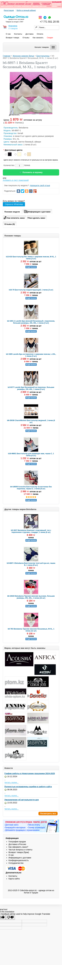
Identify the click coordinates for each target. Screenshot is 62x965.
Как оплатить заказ (14, 217)
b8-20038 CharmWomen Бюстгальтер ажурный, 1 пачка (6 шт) (31, 421)
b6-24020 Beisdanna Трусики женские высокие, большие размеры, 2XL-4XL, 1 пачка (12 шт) (31, 597)
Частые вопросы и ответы (20, 850)
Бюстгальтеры (43, 56)
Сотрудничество (16, 863)
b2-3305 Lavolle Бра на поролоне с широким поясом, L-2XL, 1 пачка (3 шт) (31, 355)
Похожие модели (12, 212)
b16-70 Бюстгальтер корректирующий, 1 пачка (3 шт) (31, 290)
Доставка (29, 34)
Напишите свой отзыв (40, 185)
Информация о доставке (37, 211)
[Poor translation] (10, 917)
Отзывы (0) (9, 224)
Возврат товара (12, 38)
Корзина (13, 26)
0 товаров (13, 28)
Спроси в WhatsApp (14, 204)
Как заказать (38, 38)
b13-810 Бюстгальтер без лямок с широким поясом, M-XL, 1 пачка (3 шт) (31, 258)
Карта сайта (14, 879)
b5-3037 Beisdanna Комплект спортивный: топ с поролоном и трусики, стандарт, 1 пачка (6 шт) (31, 531)
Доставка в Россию (17, 844)
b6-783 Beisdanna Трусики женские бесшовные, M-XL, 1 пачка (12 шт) (31, 630)
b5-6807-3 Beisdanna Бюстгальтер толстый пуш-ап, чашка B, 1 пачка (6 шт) (31, 564)
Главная (6, 56)
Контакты (18, 34)
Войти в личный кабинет (26, 10)
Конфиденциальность (19, 860)
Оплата (40, 34)
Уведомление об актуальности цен (21, 800)
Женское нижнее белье (23, 56)
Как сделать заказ (36, 218)
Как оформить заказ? (18, 847)
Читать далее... (11, 782)
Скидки (50, 38)
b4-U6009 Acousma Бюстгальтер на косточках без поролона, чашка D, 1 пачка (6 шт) (31, 488)
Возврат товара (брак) (19, 852)
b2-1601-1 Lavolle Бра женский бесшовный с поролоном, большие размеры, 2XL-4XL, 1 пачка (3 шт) (31, 322)
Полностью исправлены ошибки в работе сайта (28, 786)
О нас (8, 34)
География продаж (17, 841)
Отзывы (26, 38)
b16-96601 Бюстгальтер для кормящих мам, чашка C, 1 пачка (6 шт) (31, 455)
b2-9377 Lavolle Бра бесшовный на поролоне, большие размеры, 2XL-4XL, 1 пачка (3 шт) (31, 388)
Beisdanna (23, 128)
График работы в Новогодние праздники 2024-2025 (29, 773)
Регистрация (9, 10)
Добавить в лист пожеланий (16, 180)
